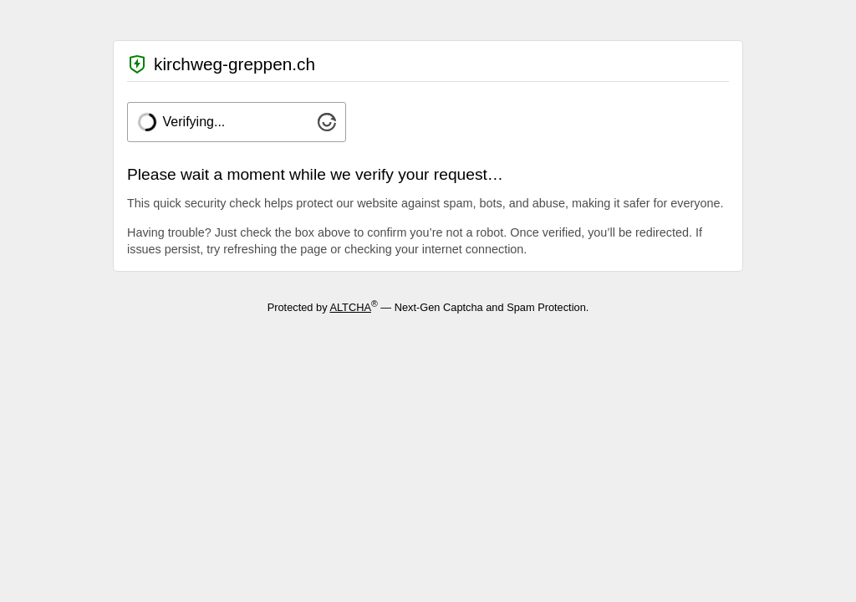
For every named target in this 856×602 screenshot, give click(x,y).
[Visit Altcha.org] (327, 127)
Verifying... (194, 122)
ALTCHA (350, 307)
